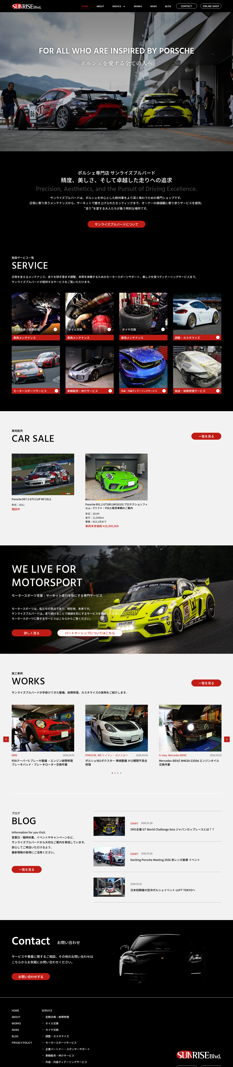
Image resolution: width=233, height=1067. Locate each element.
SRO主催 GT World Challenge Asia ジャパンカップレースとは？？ (172, 829)
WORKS (138, 6)
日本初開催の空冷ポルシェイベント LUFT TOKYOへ (162, 890)
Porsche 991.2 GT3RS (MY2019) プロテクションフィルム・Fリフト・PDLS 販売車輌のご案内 (116, 506)
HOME (84, 6)
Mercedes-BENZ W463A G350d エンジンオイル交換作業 (189, 762)
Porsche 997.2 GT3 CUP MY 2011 (31, 499)
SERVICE (118, 6)
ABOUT (100, 6)
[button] (6, 739)
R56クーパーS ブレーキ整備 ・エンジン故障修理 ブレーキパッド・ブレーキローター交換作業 (42, 762)
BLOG (168, 6)
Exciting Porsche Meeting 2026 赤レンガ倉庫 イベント (165, 860)
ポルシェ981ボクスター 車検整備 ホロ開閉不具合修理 (116, 762)
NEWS (153, 6)
